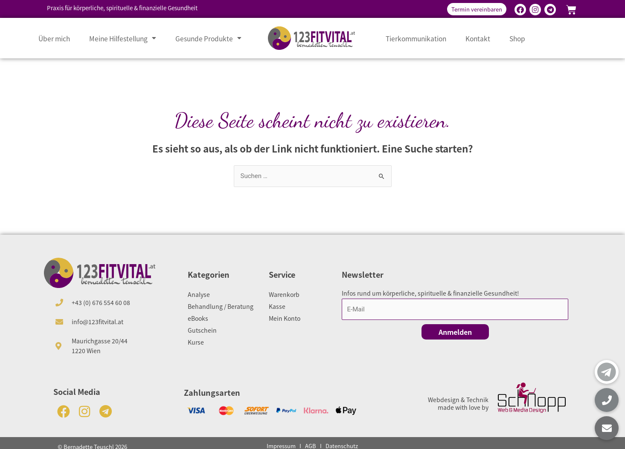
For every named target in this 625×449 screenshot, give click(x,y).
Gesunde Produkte (208, 38)
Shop (517, 38)
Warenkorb (284, 294)
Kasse (277, 306)
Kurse (196, 342)
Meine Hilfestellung (122, 38)
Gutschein (202, 330)
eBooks (198, 318)
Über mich (54, 38)
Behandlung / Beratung (220, 306)
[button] (607, 428)
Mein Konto (284, 318)
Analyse (199, 294)
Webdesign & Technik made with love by (458, 403)
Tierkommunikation (416, 38)
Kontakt (477, 38)
